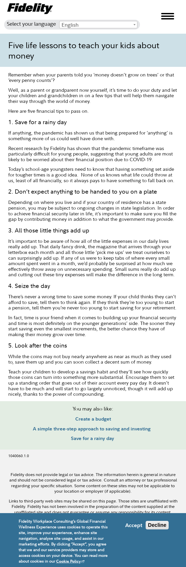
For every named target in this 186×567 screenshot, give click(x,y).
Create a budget (93, 419)
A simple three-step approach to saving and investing (92, 429)
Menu (167, 16)
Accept (133, 528)
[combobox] (98, 24)
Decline (157, 528)
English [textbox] (70, 24)
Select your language (31, 23)
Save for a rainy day (93, 438)
